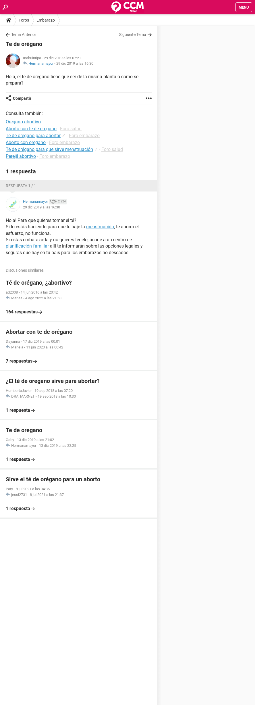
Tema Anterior (23, 34)
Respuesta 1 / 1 (21, 185)
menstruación (100, 226)
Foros (24, 20)
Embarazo (45, 20)
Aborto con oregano (26, 142)
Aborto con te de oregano (31, 128)
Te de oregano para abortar (33, 135)
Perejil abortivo (21, 156)
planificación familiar (27, 246)
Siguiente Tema (132, 34)
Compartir (22, 98)
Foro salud (71, 128)
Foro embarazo (84, 135)
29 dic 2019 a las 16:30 (74, 63)
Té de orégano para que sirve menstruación (49, 149)
